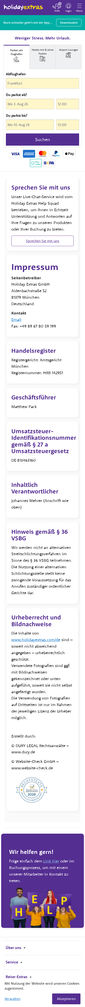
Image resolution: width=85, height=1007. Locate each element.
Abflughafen (16, 74)
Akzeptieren (66, 998)
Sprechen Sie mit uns (42, 241)
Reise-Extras (19, 976)
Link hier (51, 861)
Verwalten (12, 998)
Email (16, 319)
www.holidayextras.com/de (35, 639)
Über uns (15, 947)
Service (14, 962)
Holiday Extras (23, 5)
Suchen (42, 139)
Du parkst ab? (16, 94)
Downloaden (69, 23)
